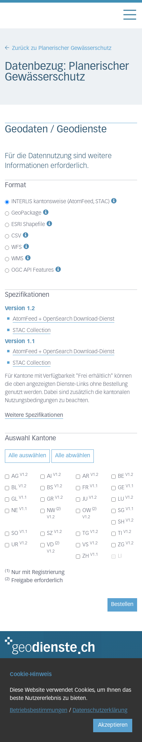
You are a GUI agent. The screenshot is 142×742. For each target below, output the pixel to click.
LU (122, 498)
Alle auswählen (27, 456)
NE (16, 510)
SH (122, 521)
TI (121, 533)
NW (50, 513)
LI (116, 556)
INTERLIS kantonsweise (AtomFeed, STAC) (57, 201)
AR (87, 476)
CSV (13, 236)
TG (87, 533)
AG (16, 476)
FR (87, 487)
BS (51, 487)
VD (49, 547)
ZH (87, 556)
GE (122, 487)
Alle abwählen (72, 456)
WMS (14, 259)
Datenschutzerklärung (100, 710)
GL (16, 498)
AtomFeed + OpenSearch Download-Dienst (63, 319)
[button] (114, 201)
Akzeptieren (113, 725)
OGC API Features (29, 270)
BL (15, 487)
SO (16, 533)
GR (51, 498)
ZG (122, 544)
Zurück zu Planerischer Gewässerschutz (61, 48)
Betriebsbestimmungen (38, 710)
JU (86, 498)
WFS (13, 247)
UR (16, 544)
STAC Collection (31, 330)
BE (122, 476)
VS (87, 544)
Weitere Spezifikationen (34, 415)
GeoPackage (23, 213)
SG (122, 510)
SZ (51, 533)
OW (86, 513)
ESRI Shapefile (25, 224)
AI (50, 476)
